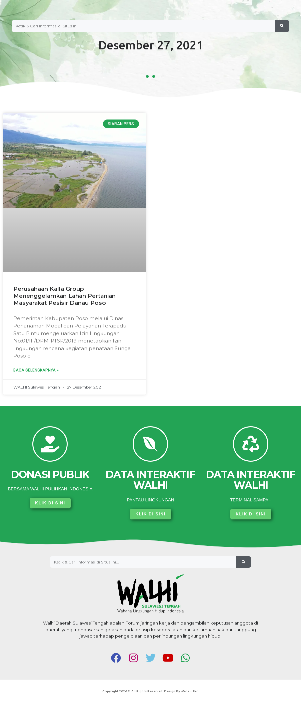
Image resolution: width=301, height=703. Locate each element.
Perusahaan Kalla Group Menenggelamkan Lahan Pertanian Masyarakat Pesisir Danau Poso (64, 295)
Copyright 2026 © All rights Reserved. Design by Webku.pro (150, 691)
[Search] (282, 26)
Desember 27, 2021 (150, 45)
